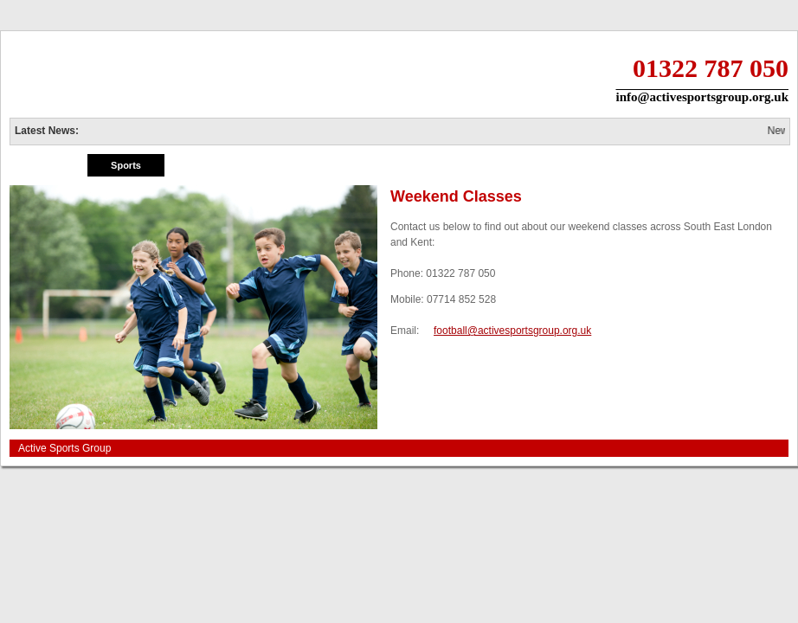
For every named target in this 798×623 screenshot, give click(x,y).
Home (48, 165)
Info (593, 165)
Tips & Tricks (515, 165)
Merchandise (360, 165)
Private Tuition (282, 165)
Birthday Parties (437, 165)
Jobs (671, 165)
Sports (126, 165)
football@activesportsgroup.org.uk (512, 330)
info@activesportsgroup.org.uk (701, 97)
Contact (749, 165)
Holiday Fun (204, 165)
